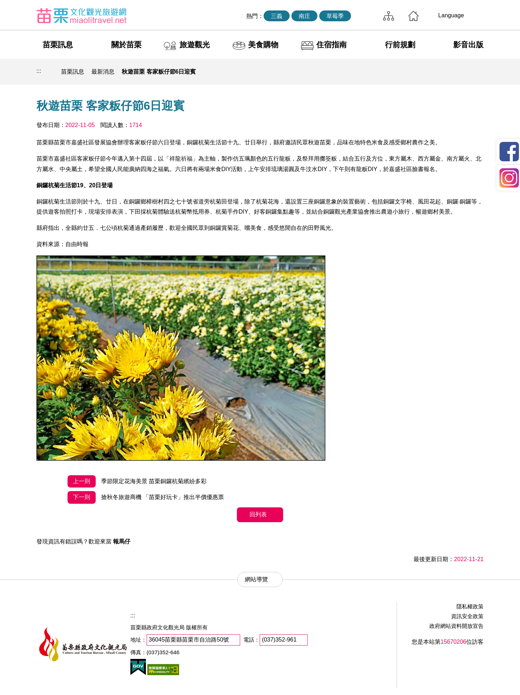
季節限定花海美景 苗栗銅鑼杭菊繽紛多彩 (137, 481)
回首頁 (413, 16)
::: (242, 15)
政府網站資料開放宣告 (456, 626)
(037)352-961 (279, 640)
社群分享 (442, 72)
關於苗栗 (126, 44)
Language (451, 15)
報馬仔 (121, 541)
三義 (276, 16)
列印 (426, 72)
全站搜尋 (365, 16)
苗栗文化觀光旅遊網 (81, 15)
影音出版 (468, 44)
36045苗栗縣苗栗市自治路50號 (189, 640)
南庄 (304, 16)
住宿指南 (331, 44)
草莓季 (335, 16)
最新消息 (102, 72)
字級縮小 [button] (459, 72)
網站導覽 (388, 16)
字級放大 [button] (476, 72)
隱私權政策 (470, 606)
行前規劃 (400, 44)
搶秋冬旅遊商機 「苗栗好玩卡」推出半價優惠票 (146, 497)
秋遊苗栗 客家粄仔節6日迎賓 (159, 72)
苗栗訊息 (58, 44)
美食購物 (263, 44)
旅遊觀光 (194, 44)
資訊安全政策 (467, 616)
